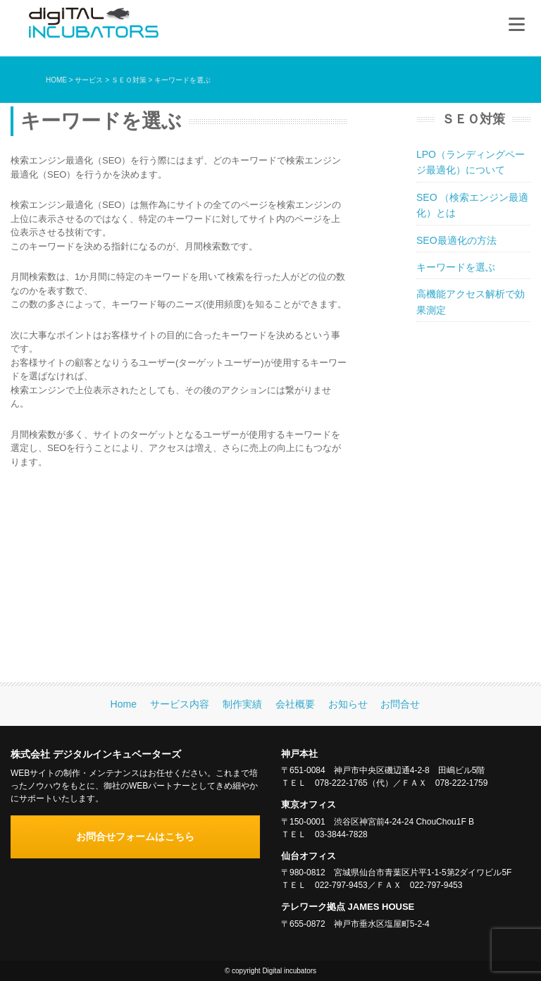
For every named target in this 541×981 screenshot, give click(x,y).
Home (124, 704)
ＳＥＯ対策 (129, 80)
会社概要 (295, 704)
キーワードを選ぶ (455, 267)
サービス (89, 80)
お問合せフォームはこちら (135, 836)
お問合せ (400, 704)
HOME (56, 80)
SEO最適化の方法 (456, 240)
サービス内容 (179, 704)
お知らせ (348, 704)
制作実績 (242, 704)
